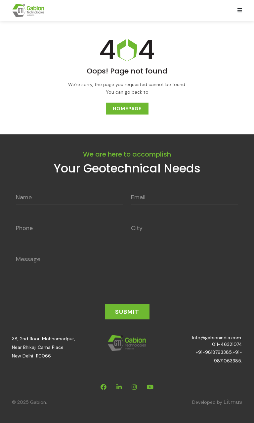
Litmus (233, 402)
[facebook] (103, 387)
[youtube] (150, 387)
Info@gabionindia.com (216, 338)
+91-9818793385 (214, 352)
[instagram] (134, 387)
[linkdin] (119, 387)
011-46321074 (227, 344)
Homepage (127, 109)
